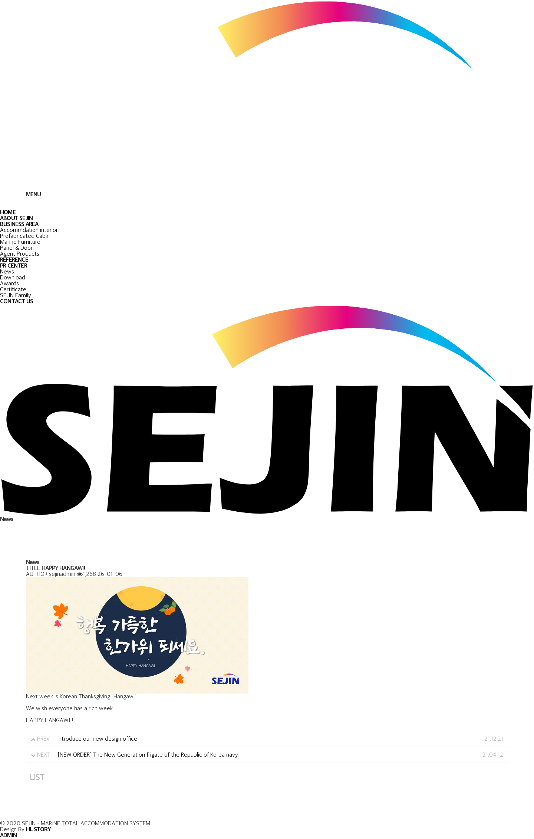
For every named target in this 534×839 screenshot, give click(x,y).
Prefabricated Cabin (25, 235)
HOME (8, 212)
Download (12, 277)
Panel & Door (16, 247)
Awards (9, 283)
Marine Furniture (20, 241)
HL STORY (38, 829)
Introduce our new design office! (98, 738)
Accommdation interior (29, 229)
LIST (37, 777)
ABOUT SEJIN (16, 218)
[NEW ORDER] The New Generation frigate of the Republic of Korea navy (148, 754)
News (7, 271)
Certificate (13, 289)
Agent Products (19, 253)
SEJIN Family (15, 295)
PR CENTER (13, 265)
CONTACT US (16, 301)
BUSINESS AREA (19, 224)
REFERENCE (14, 259)
